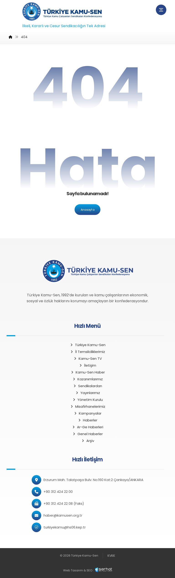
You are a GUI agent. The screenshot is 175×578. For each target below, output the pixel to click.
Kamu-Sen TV (87, 358)
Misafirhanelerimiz (87, 406)
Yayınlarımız (87, 392)
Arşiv (87, 440)
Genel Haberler (87, 433)
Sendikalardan (87, 386)
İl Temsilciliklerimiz (87, 351)
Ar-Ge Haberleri (87, 427)
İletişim (87, 365)
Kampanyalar (87, 413)
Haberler (87, 420)
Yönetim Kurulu (87, 399)
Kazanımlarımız (87, 379)
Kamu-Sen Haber (87, 372)
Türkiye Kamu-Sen (88, 344)
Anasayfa (87, 210)
